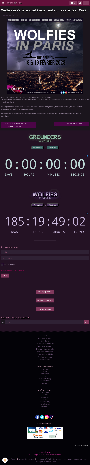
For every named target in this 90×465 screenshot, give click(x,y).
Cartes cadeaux (45, 357)
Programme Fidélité (45, 309)
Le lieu (45, 376)
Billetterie (45, 341)
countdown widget (45, 165)
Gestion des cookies (26, 459)
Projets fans (45, 359)
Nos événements (45, 338)
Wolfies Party (45, 402)
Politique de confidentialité (46, 461)
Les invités (45, 369)
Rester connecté (9, 264)
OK (86, 322)
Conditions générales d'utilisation (48, 459)
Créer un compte (6, 270)
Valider (5, 275)
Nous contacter (45, 346)
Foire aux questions (45, 343)
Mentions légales (9, 459)
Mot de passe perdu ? (20, 270)
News (19, 16)
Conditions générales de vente (75, 459)
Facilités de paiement (45, 300)
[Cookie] (5, 460)
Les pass (45, 371)
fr (85, 3)
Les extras (45, 374)
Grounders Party (45, 378)
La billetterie (45, 381)
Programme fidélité (45, 354)
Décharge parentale (45, 291)
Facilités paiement (45, 351)
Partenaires (45, 383)
